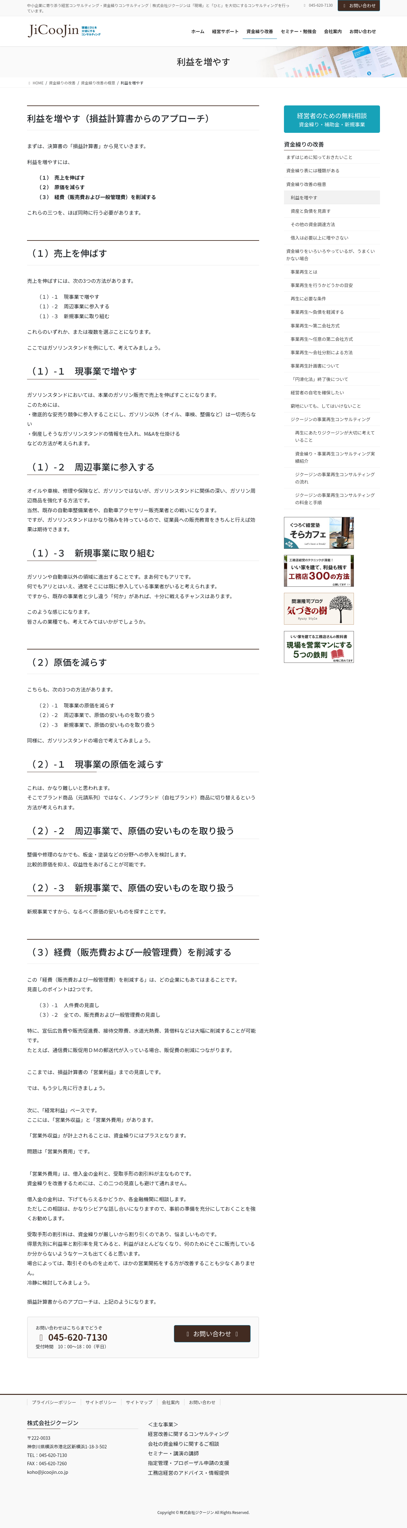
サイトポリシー (101, 1402)
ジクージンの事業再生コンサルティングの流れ (335, 478)
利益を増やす (304, 197)
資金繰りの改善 (304, 144)
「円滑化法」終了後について (319, 379)
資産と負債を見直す (311, 211)
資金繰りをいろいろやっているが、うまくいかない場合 (330, 255)
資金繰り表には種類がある (313, 170)
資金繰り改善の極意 (306, 184)
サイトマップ (139, 1402)
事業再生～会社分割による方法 (322, 352)
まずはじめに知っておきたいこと (319, 157)
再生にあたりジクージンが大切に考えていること (335, 436)
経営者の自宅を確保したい (317, 392)
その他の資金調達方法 (313, 224)
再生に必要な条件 (308, 298)
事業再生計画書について (315, 365)
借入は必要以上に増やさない (319, 237)
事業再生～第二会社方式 (315, 325)
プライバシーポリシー (54, 1402)
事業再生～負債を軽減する (317, 312)
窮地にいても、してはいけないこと (326, 406)
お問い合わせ (359, 5)
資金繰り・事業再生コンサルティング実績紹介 (335, 457)
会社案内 (171, 1402)
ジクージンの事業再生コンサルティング (330, 419)
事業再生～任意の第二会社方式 (322, 339)
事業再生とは (304, 272)
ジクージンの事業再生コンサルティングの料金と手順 (335, 499)
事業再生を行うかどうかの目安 (322, 285)
